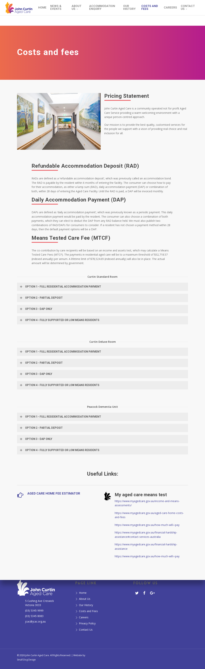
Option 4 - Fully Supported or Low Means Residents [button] (59, 320)
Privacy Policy (87, 623)
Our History (86, 605)
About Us (84, 599)
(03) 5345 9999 (34, 610)
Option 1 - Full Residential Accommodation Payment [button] (60, 286)
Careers (83, 617)
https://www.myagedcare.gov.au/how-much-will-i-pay (147, 525)
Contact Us (86, 629)
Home (83, 593)
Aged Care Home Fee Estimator (53, 493)
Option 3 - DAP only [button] (35, 308)
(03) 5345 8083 (34, 616)
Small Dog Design (26, 659)
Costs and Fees (88, 611)
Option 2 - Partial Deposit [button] (41, 297)
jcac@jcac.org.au (35, 621)
